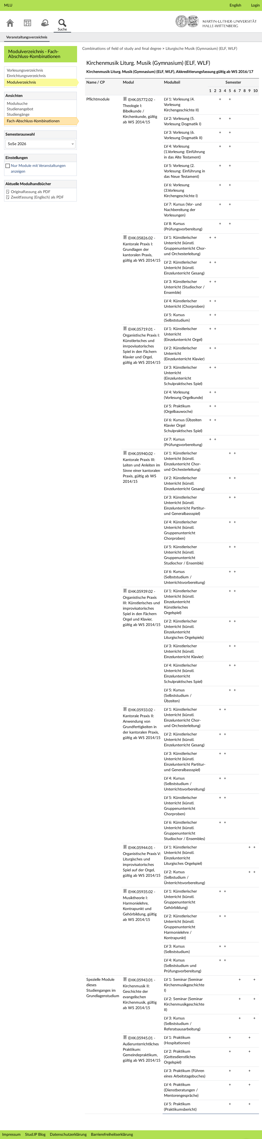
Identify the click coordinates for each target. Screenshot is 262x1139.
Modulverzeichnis (21, 82)
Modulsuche (17, 104)
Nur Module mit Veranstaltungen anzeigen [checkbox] (38, 168)
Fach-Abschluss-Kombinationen (33, 121)
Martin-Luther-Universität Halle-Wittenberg (216, 21)
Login (255, 5)
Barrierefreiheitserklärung (112, 1135)
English (235, 5)
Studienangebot (20, 109)
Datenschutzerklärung (68, 1135)
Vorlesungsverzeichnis (25, 70)
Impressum (11, 1135)
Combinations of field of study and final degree (121, 49)
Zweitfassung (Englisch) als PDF (37, 197)
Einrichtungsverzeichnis (26, 76)
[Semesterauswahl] (40, 144)
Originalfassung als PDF (30, 192)
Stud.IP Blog (35, 1135)
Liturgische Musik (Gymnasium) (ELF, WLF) (201, 49)
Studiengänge (18, 115)
